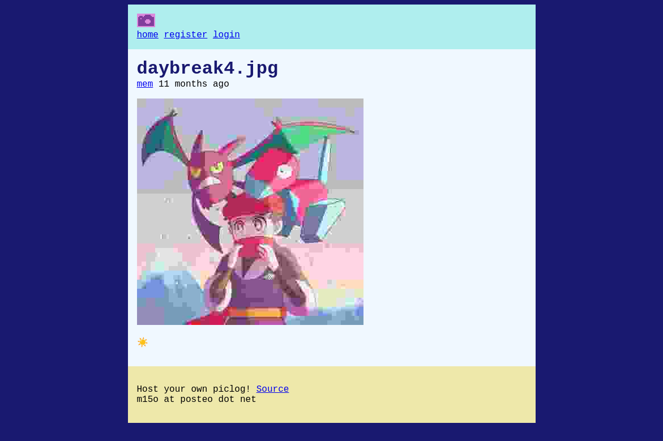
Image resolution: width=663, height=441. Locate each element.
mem (145, 91)
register (186, 36)
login (226, 36)
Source (272, 399)
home (148, 36)
